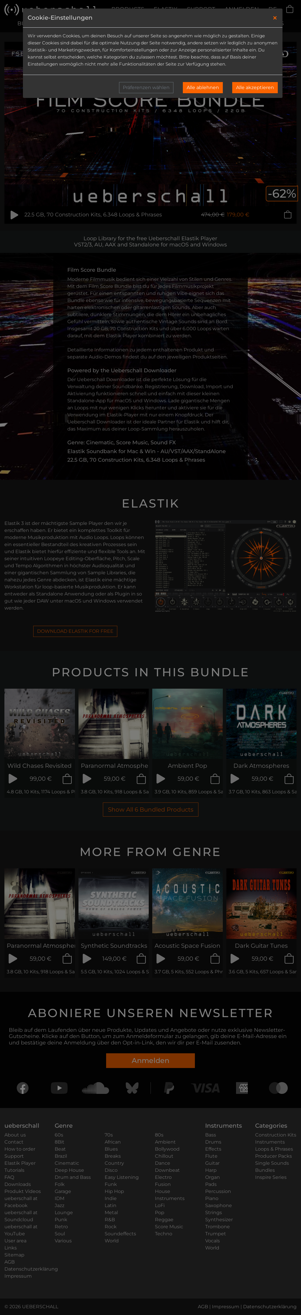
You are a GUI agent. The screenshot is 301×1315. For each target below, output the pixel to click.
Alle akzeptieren (255, 87)
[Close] (274, 18)
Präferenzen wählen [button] (146, 87)
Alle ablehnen (203, 87)
